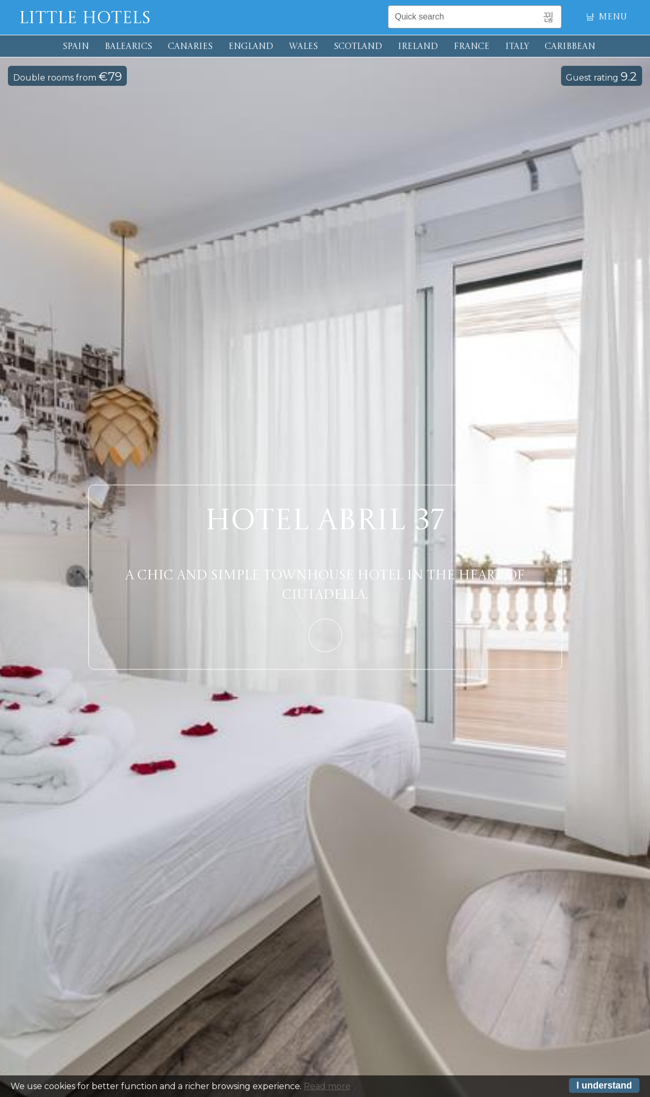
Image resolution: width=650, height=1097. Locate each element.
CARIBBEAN (570, 47)
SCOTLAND (358, 47)
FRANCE (471, 47)
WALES (303, 47)
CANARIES (190, 47)
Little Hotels (85, 19)
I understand (604, 1086)
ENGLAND (250, 47)
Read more (327, 1088)
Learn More (325, 635)
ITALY (517, 47)
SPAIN (76, 47)
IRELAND (418, 47)
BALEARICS (128, 47)
